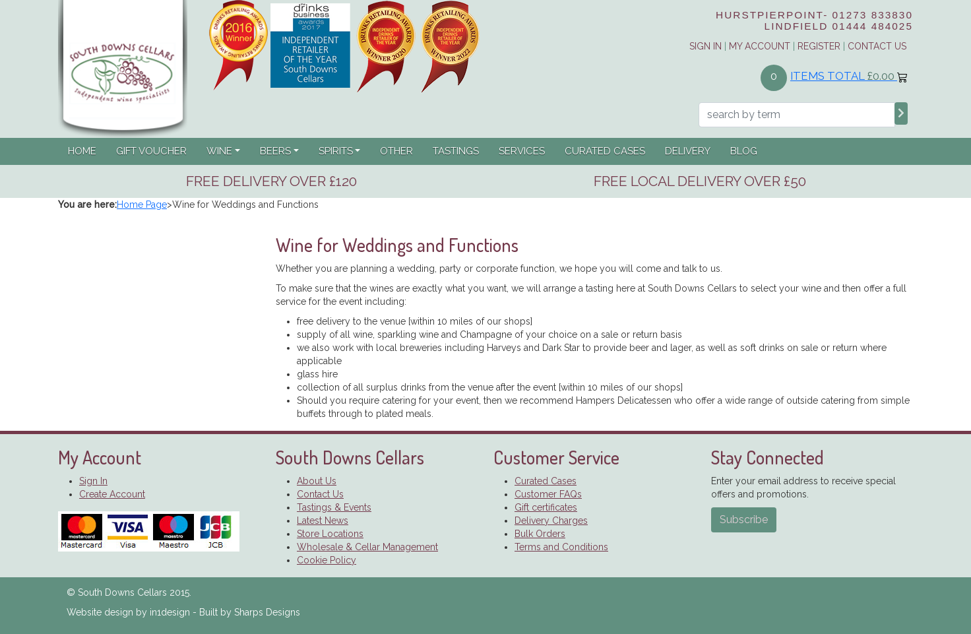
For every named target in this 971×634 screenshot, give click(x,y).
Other (396, 151)
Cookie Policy (326, 560)
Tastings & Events (334, 507)
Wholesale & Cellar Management (367, 547)
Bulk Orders (540, 533)
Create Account (112, 494)
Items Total (849, 75)
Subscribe (744, 519)
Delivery (687, 151)
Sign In (93, 481)
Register (819, 46)
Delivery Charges (551, 520)
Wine (219, 151)
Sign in (705, 46)
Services (522, 151)
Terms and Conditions (561, 547)
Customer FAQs (548, 494)
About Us (316, 481)
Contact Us (877, 46)
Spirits (336, 151)
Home (82, 151)
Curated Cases (605, 151)
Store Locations (330, 533)
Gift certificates (546, 507)
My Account (759, 46)
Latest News (322, 520)
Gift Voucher (151, 151)
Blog (743, 151)
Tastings (456, 151)
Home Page (142, 204)
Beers (275, 151)
